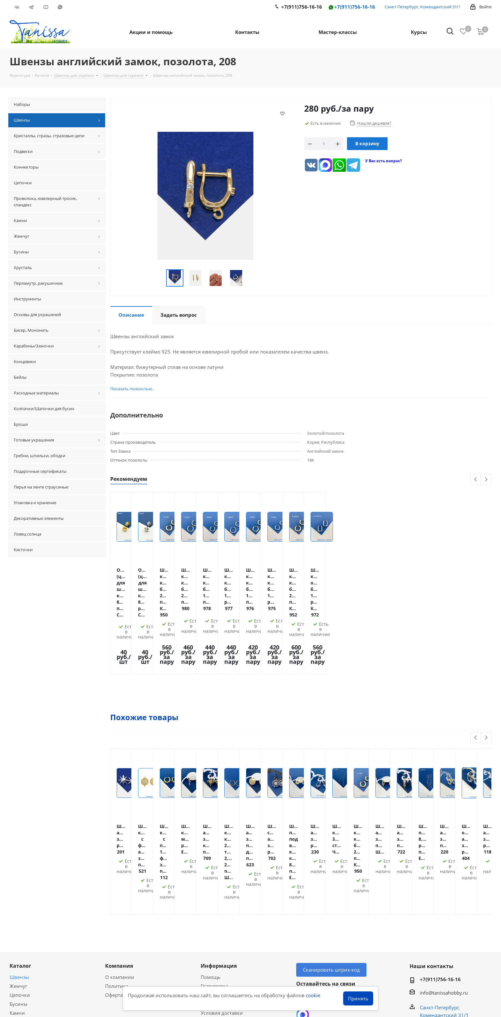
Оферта (114, 883)
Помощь (210, 865)
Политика (116, 874)
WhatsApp (60, 7)
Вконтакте (17, 7)
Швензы (19, 865)
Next (486, 479)
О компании (119, 865)
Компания (119, 854)
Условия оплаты (220, 883)
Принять (358, 998)
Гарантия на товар (222, 910)
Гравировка (214, 874)
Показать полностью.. (128, 389)
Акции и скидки (32, 937)
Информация (219, 854)
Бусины (18, 892)
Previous (476, 479)
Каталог (20, 854)
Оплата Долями (219, 892)
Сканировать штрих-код (331, 858)
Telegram (31, 7)
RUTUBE (74, 7)
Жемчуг (18, 874)
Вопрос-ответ (25, 957)
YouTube (45, 7)
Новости (210, 928)
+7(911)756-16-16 (351, 7)
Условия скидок (219, 919)
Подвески (21, 910)
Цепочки (20, 883)
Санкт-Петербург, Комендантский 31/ (422, 7)
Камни (17, 901)
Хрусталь (20, 919)
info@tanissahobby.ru (444, 881)
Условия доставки (222, 901)
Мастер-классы (27, 948)
